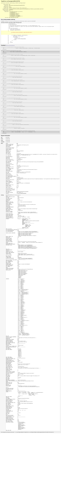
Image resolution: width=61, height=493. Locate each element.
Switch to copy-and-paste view (10, 49)
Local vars (4, 53)
